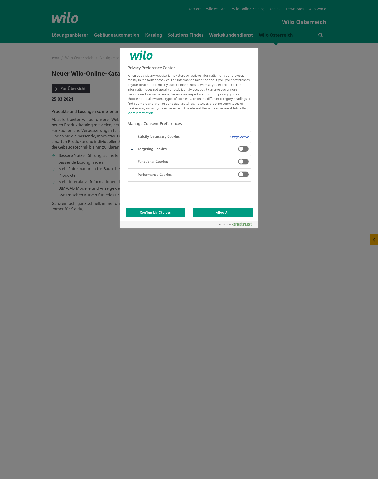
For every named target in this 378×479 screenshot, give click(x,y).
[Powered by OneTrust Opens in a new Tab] (237, 225)
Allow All (223, 212)
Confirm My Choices (155, 212)
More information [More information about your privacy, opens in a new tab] (140, 113)
